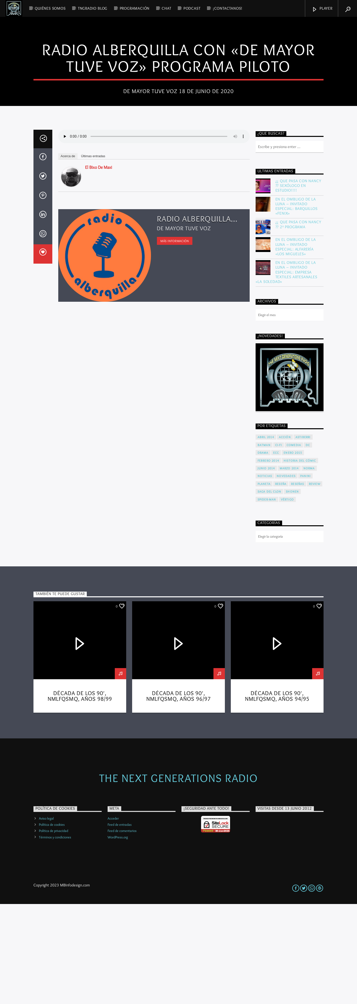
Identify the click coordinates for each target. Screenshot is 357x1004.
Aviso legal (46, 918)
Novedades (286, 576)
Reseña (280, 584)
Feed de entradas (120, 924)
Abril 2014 (266, 537)
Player (322, 9)
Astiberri (303, 537)
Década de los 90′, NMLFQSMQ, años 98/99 (80, 796)
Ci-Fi (278, 545)
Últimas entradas (93, 256)
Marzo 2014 (289, 568)
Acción (285, 537)
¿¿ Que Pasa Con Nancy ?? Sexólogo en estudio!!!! (298, 285)
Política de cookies (52, 924)
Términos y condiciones (55, 937)
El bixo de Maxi (98, 267)
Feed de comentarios (122, 931)
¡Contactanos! (227, 8)
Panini (305, 576)
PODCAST (192, 8)
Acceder (113, 918)
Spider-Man (267, 599)
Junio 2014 (266, 568)
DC (308, 545)
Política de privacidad (53, 931)
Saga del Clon (269, 591)
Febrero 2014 (268, 560)
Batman (264, 545)
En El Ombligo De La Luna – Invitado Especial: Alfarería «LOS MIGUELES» (295, 346)
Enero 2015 (293, 552)
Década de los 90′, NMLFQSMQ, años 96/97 (178, 796)
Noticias (265, 576)
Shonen (292, 591)
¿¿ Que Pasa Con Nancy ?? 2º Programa (298, 324)
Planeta (264, 584)
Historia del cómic (300, 560)
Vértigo (287, 599)
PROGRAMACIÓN (135, 8)
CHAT (166, 8)
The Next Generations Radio (178, 878)
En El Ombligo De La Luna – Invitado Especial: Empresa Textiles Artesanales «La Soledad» (286, 372)
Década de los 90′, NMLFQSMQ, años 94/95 (277, 796)
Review (314, 584)
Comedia (294, 545)
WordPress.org (118, 937)
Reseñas (297, 584)
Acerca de (68, 256)
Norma (309, 568)
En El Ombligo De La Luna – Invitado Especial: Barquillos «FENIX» (296, 306)
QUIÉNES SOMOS (50, 8)
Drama (263, 552)
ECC (276, 552)
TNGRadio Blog (92, 8)
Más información (174, 341)
